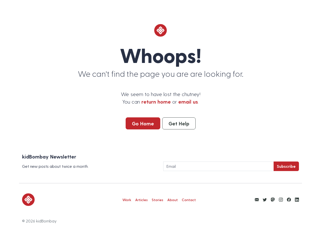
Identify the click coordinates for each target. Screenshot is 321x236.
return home (156, 102)
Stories (157, 200)
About (172, 200)
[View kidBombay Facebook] (289, 199)
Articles (141, 200)
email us (188, 102)
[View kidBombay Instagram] (281, 199)
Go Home (143, 123)
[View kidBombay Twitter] (265, 199)
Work (126, 200)
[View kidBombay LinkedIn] (297, 199)
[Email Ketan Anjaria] (257, 199)
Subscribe (286, 166)
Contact (189, 200)
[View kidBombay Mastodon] (273, 199)
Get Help (179, 123)
